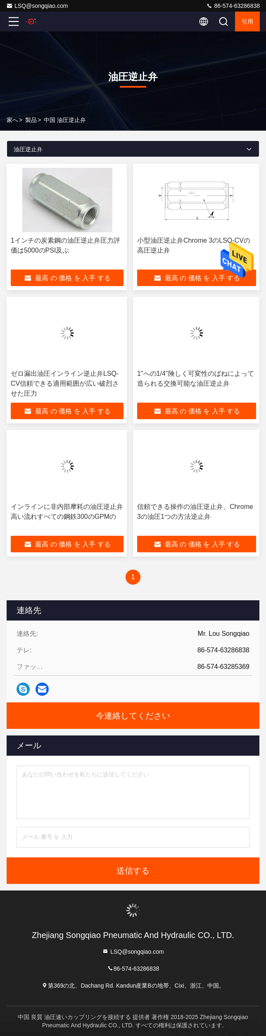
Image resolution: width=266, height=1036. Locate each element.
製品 (31, 120)
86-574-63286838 (233, 5)
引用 (247, 21)
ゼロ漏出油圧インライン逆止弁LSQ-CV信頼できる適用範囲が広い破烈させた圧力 (65, 383)
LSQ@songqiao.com (37, 5)
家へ (12, 120)
